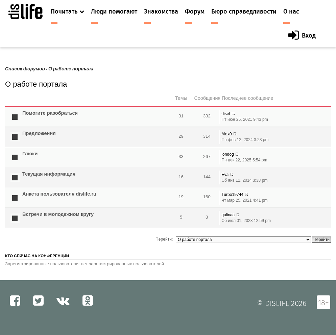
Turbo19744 (232, 194)
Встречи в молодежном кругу (58, 214)
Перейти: (164, 239)
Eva (225, 174)
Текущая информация (48, 174)
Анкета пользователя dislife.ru (59, 194)
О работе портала (70, 69)
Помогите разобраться (50, 113)
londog (227, 154)
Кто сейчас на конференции (37, 256)
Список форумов (25, 69)
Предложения (39, 133)
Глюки (30, 153)
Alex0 (226, 134)
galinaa (228, 215)
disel (225, 113)
